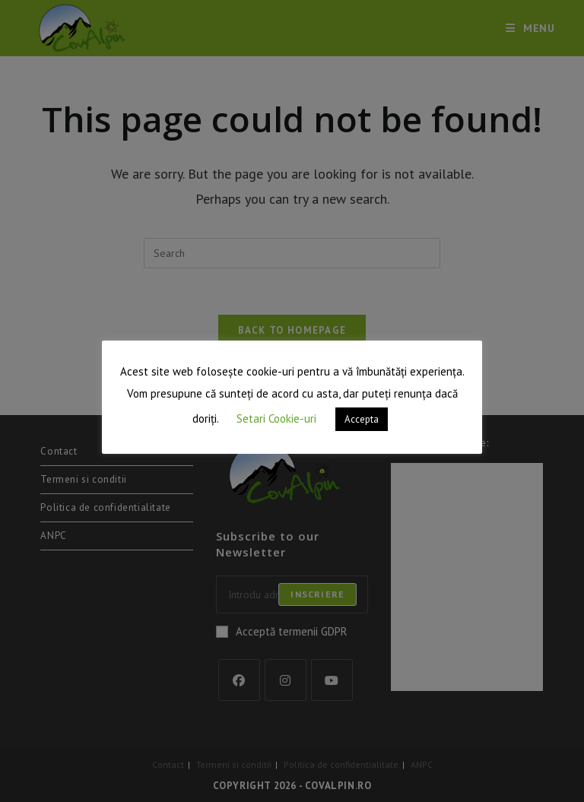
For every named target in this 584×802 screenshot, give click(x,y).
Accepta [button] (361, 419)
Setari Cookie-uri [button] (276, 418)
